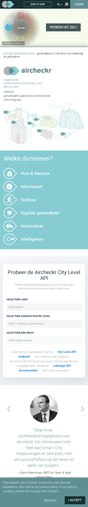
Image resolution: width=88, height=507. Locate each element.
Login (79, 4)
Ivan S (17, 43)
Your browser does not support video (44, 22)
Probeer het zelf (63, 27)
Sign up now (37, 4)
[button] (7, 408)
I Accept (74, 500)
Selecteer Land (17, 299)
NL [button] (59, 4)
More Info (50, 500)
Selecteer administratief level (28, 316)
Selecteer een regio (20, 332)
